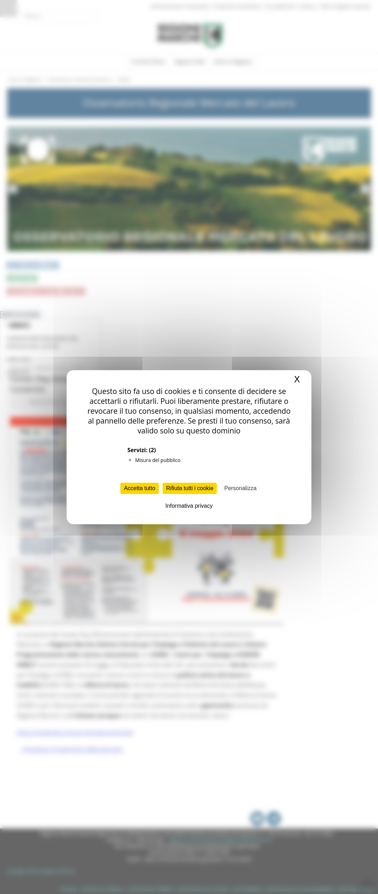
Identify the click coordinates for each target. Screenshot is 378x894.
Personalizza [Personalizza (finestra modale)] (240, 488)
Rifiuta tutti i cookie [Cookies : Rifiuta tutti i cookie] (189, 488)
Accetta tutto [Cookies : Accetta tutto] (139, 488)
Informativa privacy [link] (189, 506)
